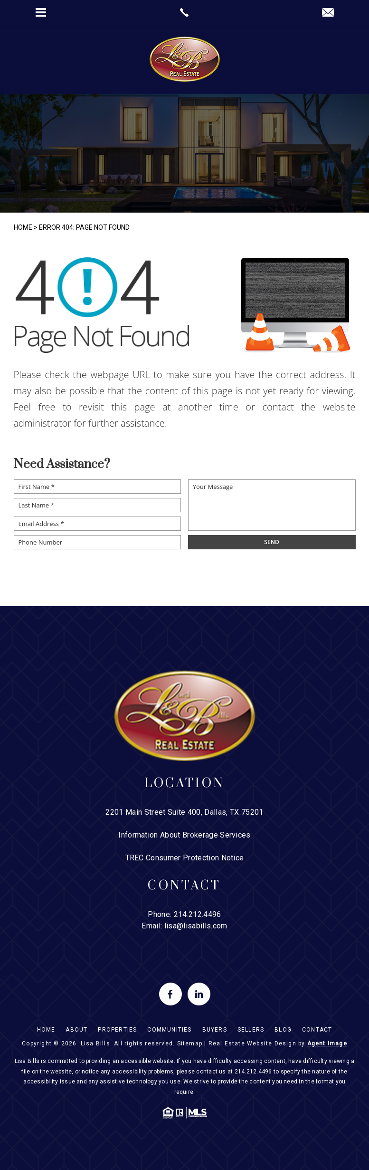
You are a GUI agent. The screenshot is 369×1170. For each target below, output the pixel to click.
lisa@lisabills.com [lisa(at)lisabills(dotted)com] (195, 925)
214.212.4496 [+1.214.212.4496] (197, 914)
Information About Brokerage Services (184, 834)
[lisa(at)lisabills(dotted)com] (328, 13)
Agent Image (327, 1043)
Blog (283, 1029)
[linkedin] (199, 994)
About (76, 1029)
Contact (317, 1029)
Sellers (250, 1029)
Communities (169, 1029)
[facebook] (170, 994)
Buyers (214, 1029)
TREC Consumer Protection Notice (184, 857)
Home (46, 1029)
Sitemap (189, 1043)
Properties (117, 1029)
